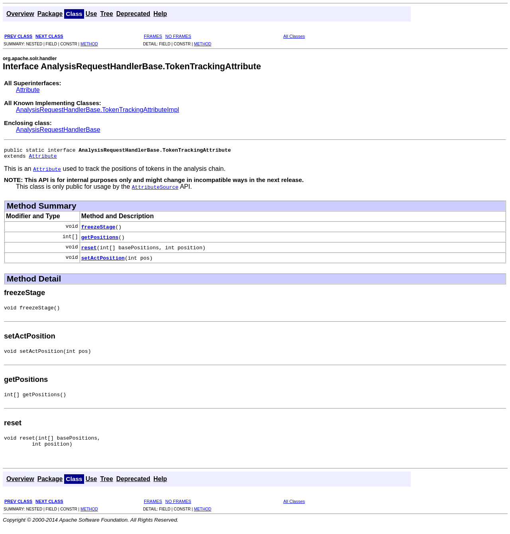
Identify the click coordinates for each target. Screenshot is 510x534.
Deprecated (133, 13)
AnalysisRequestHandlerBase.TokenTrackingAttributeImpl (97, 109)
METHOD (89, 44)
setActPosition (103, 260)
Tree (106, 13)
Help (160, 13)
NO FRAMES (178, 36)
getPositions (100, 239)
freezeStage (98, 229)
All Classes (294, 36)
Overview (20, 13)
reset (89, 249)
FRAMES (153, 36)
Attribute (28, 89)
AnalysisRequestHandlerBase (58, 129)
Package (50, 13)
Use (91, 13)
